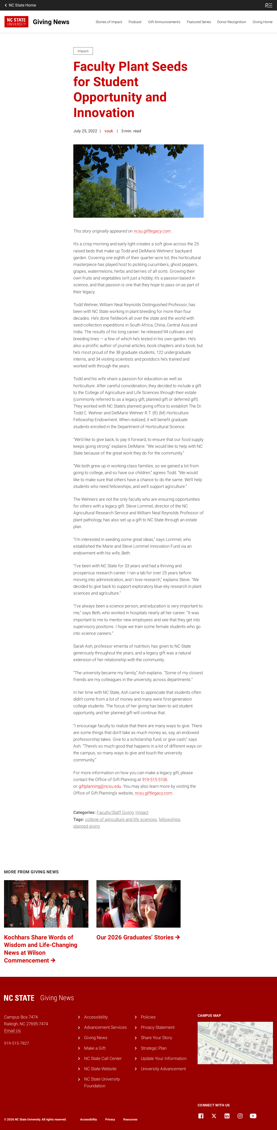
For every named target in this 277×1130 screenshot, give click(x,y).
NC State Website (100, 1068)
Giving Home (262, 22)
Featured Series (199, 22)
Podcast (135, 22)
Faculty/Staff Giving (115, 812)
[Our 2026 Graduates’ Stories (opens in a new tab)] (138, 922)
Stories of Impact (109, 22)
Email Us (12, 1030)
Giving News (95, 1037)
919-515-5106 (154, 779)
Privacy (110, 1119)
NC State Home (20, 5)
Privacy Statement (158, 1027)
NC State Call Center (103, 1058)
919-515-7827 (16, 1043)
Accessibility (96, 1017)
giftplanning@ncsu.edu (100, 786)
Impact (141, 812)
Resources (130, 1119)
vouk (108, 131)
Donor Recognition (231, 22)
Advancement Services (105, 1027)
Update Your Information (164, 1058)
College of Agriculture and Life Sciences (121, 819)
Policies (148, 1017)
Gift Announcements (164, 22)
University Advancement (163, 1068)
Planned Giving (86, 826)
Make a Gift (94, 1048)
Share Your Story (156, 1037)
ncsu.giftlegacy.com (152, 231)
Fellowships (169, 819)
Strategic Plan (154, 1048)
